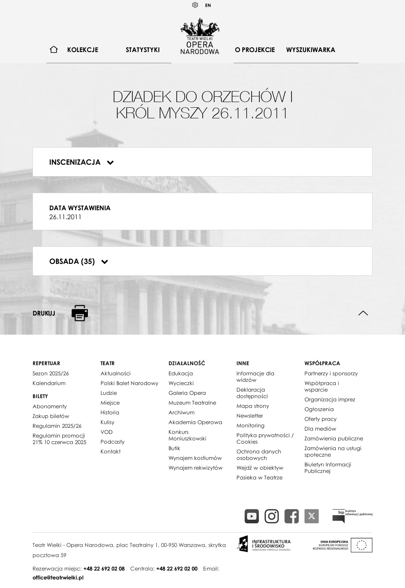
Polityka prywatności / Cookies (265, 438)
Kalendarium (49, 383)
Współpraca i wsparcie (321, 386)
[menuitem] (53, 49)
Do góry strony (363, 313)
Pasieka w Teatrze (259, 477)
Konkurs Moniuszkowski (187, 435)
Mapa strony (252, 406)
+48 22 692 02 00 (176, 568)
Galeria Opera (187, 393)
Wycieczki (181, 383)
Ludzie (109, 393)
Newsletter (249, 415)
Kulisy (107, 422)
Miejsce (110, 402)
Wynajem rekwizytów (196, 467)
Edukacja (181, 373)
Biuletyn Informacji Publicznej (327, 467)
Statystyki (143, 50)
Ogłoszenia (319, 409)
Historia (110, 412)
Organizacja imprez (329, 399)
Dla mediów (320, 428)
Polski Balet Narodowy (129, 383)
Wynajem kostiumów (195, 458)
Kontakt (110, 451)
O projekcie (255, 50)
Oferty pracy (320, 419)
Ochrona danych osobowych (258, 454)
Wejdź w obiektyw (259, 467)
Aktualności (116, 373)
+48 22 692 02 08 (104, 568)
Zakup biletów (51, 416)
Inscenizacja (81, 161)
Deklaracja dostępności (252, 392)
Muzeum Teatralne (192, 402)
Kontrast (195, 5)
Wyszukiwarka (310, 50)
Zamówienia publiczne (333, 438)
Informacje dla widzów (255, 376)
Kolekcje (82, 50)
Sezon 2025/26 (51, 373)
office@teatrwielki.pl (58, 577)
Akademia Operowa (195, 422)
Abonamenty (50, 406)
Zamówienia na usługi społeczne (332, 451)
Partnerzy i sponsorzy (331, 373)
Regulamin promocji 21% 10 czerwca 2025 (59, 438)
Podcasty (113, 441)
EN (208, 5)
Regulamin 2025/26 (57, 425)
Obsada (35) (78, 261)
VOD (107, 432)
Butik (174, 448)
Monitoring (250, 425)
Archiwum (182, 412)
